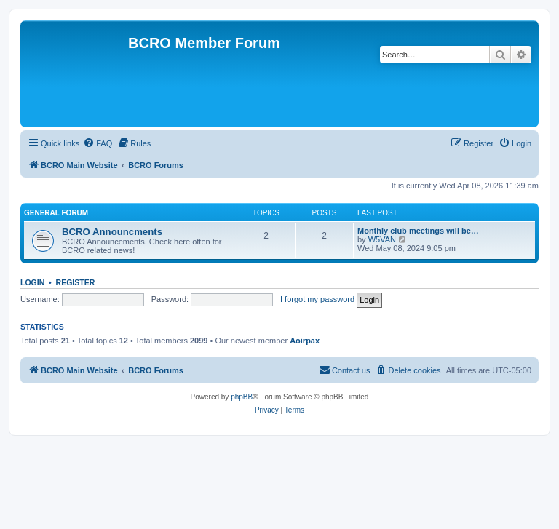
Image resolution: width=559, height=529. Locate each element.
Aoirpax (305, 340)
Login (32, 282)
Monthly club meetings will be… (418, 230)
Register (75, 282)
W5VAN (382, 239)
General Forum (56, 213)
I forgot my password (317, 299)
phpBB (242, 397)
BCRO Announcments (112, 231)
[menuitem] (97, 143)
